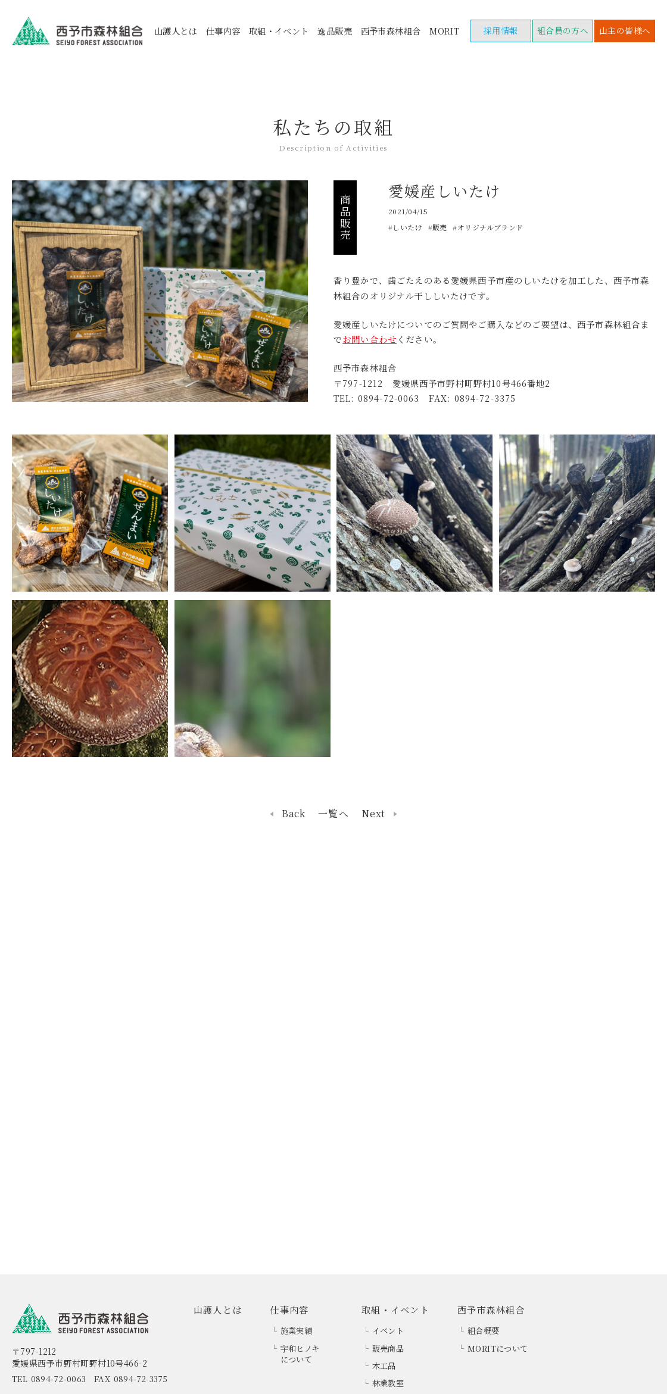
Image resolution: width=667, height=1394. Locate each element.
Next (373, 813)
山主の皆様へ (625, 30)
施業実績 (296, 1330)
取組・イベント (279, 30)
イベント (388, 1330)
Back (294, 813)
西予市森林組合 (391, 30)
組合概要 (483, 1330)
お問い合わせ (369, 339)
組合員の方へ (563, 30)
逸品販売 (334, 30)
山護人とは (175, 30)
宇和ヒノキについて (300, 1354)
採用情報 (501, 30)
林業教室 (388, 1383)
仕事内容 (222, 30)
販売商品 (388, 1348)
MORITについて (497, 1348)
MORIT (444, 30)
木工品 (384, 1365)
